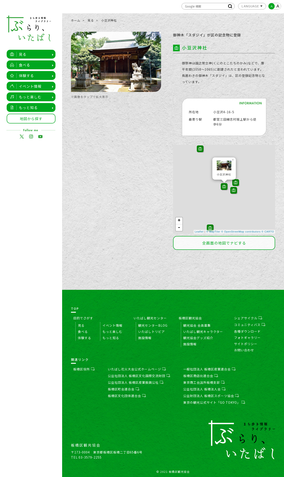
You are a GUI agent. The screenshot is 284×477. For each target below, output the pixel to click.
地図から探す (31, 118)
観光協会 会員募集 (197, 325)
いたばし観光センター (150, 318)
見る (17, 54)
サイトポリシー (245, 344)
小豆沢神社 (109, 20)
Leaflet (199, 231)
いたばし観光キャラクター (203, 331)
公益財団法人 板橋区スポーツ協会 (211, 396)
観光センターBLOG (153, 325)
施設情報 (145, 338)
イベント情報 (24, 86)
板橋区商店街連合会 (200, 376)
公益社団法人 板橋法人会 (204, 389)
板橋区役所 (84, 369)
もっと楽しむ (24, 96)
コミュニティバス (249, 324)
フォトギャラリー (247, 337)
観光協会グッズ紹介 (198, 338)
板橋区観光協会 (190, 318)
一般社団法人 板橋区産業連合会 (209, 369)
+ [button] (179, 220)
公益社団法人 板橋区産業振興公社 (135, 382)
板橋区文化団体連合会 (127, 396)
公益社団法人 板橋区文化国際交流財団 (139, 376)
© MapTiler (213, 231)
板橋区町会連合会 (123, 389)
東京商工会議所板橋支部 (204, 382)
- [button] (179, 227)
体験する (21, 75)
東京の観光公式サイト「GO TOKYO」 (214, 402)
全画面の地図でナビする (224, 243)
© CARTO (268, 231)
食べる (19, 65)
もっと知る (23, 107)
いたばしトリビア (151, 331)
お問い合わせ (244, 350)
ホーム (75, 20)
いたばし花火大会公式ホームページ (137, 369)
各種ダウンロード (247, 331)
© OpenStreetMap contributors (240, 231)
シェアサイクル (248, 318)
